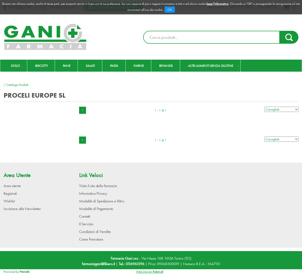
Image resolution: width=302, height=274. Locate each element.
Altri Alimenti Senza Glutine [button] (210, 65)
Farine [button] (139, 65)
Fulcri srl (158, 271)
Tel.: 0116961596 (131, 263)
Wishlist (9, 201)
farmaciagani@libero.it (98, 263)
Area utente (12, 185)
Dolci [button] (15, 65)
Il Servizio (86, 224)
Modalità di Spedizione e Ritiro (101, 201)
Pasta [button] (114, 65)
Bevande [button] (166, 65)
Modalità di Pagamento (96, 208)
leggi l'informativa (217, 4)
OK (169, 9)
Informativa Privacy (93, 193)
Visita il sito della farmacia (98, 185)
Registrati (10, 193)
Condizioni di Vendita (95, 231)
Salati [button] (90, 65)
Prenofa (24, 271)
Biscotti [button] (41, 65)
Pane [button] (66, 65)
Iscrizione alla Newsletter (22, 208)
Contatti (84, 216)
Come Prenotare (91, 239)
